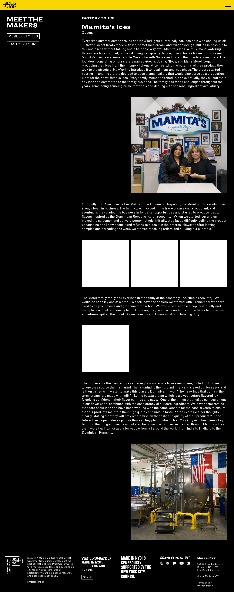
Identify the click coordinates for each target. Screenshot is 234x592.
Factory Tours (23, 44)
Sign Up (87, 577)
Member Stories (23, 36)
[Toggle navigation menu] (228, 5)
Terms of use (204, 582)
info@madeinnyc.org (208, 570)
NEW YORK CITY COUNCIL (133, 574)
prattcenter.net (35, 581)
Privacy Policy (205, 585)
